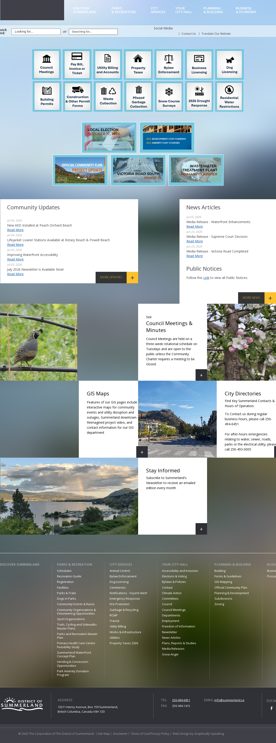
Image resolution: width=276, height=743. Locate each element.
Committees (170, 598)
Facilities (63, 587)
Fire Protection (120, 604)
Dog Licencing (119, 582)
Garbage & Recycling (124, 610)
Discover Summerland (20, 564)
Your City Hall (175, 564)
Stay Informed (176, 501)
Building (219, 571)
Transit (114, 621)
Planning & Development (231, 593)
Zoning (219, 604)
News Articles (171, 637)
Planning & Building (232, 564)
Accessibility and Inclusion (180, 571)
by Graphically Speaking (206, 734)
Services (162, 10)
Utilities (115, 637)
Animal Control (120, 571)
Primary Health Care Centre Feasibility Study (76, 645)
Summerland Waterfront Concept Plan (74, 654)
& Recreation (130, 10)
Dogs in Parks (66, 598)
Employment (170, 621)
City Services (121, 564)
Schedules (64, 571)
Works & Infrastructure (125, 632)
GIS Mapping (223, 582)
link (206, 277)
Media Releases (173, 649)
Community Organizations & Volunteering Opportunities (76, 611)
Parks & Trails (66, 593)
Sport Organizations (71, 619)
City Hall (188, 10)
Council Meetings (174, 610)
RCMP (114, 615)
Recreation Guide (69, 576)
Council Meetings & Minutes (176, 347)
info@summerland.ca (229, 700)
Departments (171, 615)
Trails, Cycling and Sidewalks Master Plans (77, 626)
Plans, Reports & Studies (179, 643)
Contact (167, 587)
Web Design (181, 734)
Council (167, 604)
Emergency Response (125, 598)
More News (251, 297)
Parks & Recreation (74, 564)
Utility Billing (118, 626)
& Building (218, 10)
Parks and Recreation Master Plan (77, 636)
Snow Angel (170, 654)
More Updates (111, 277)
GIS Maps (117, 424)
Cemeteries (118, 587)
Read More (15, 230)
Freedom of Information (178, 626)
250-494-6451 (181, 700)
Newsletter (169, 632)
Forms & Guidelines (228, 576)
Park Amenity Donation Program (73, 673)
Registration (65, 582)
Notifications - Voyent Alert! (128, 593)
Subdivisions (223, 598)
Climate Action (172, 593)
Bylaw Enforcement (123, 576)
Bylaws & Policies (174, 582)
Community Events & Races (76, 604)
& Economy (252, 10)
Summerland (91, 10)
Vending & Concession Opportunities (72, 663)
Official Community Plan (230, 587)
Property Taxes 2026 (124, 643)
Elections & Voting (174, 576)
